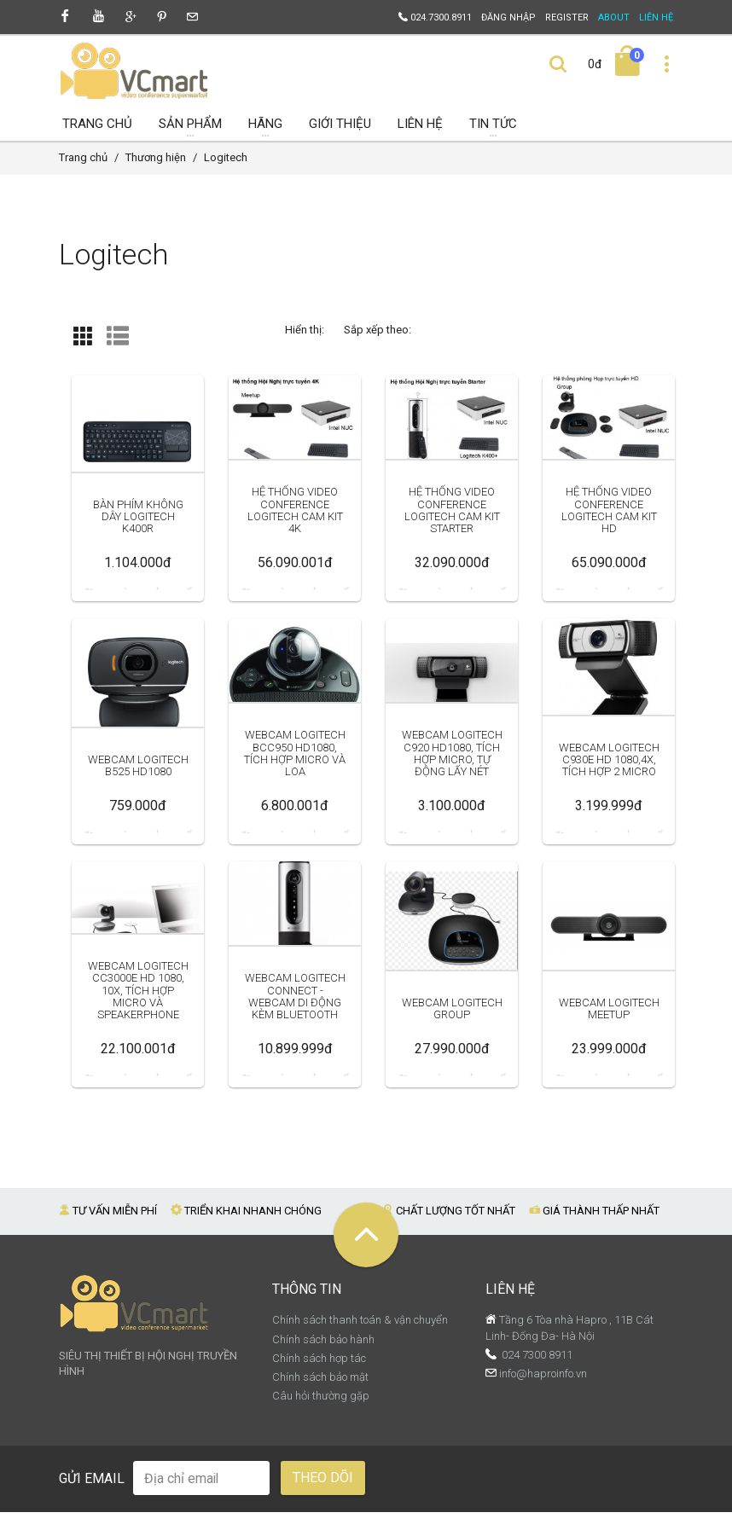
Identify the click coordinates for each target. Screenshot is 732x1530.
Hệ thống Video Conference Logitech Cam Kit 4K (295, 540)
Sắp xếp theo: (377, 346)
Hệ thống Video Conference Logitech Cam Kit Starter (452, 540)
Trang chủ (83, 175)
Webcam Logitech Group (452, 1039)
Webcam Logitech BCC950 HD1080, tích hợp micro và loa (295, 777)
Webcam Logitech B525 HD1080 (138, 795)
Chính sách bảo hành (323, 1356)
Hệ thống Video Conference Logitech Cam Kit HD (609, 540)
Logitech (225, 175)
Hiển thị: (304, 346)
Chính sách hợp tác (319, 1376)
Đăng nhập (508, 17)
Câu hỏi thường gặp (320, 1413)
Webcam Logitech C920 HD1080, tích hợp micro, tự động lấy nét (451, 783)
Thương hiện (155, 175)
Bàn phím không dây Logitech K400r (138, 546)
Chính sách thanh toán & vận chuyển (360, 1337)
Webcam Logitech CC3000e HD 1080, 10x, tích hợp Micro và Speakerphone (138, 1020)
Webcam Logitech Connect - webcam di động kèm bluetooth (295, 1020)
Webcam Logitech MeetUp (609, 1039)
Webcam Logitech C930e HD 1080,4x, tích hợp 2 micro (609, 783)
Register (567, 17)
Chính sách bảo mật (320, 1394)
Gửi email (92, 1496)
